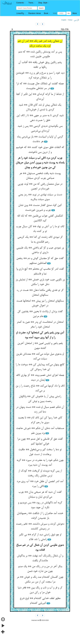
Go (69, 13)
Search (41, 8)
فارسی (76, 20)
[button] (21, 2)
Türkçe (70, 20)
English (63, 20)
